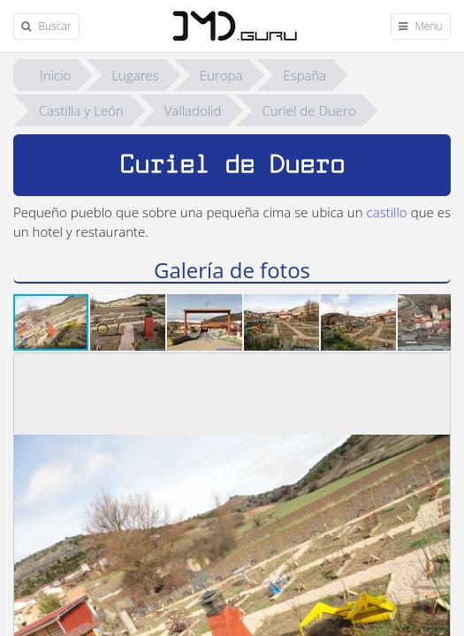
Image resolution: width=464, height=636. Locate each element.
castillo (387, 212)
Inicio (55, 75)
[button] (128, 322)
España (304, 75)
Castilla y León (81, 110)
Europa (221, 75)
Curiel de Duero (308, 110)
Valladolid (193, 110)
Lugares (134, 75)
